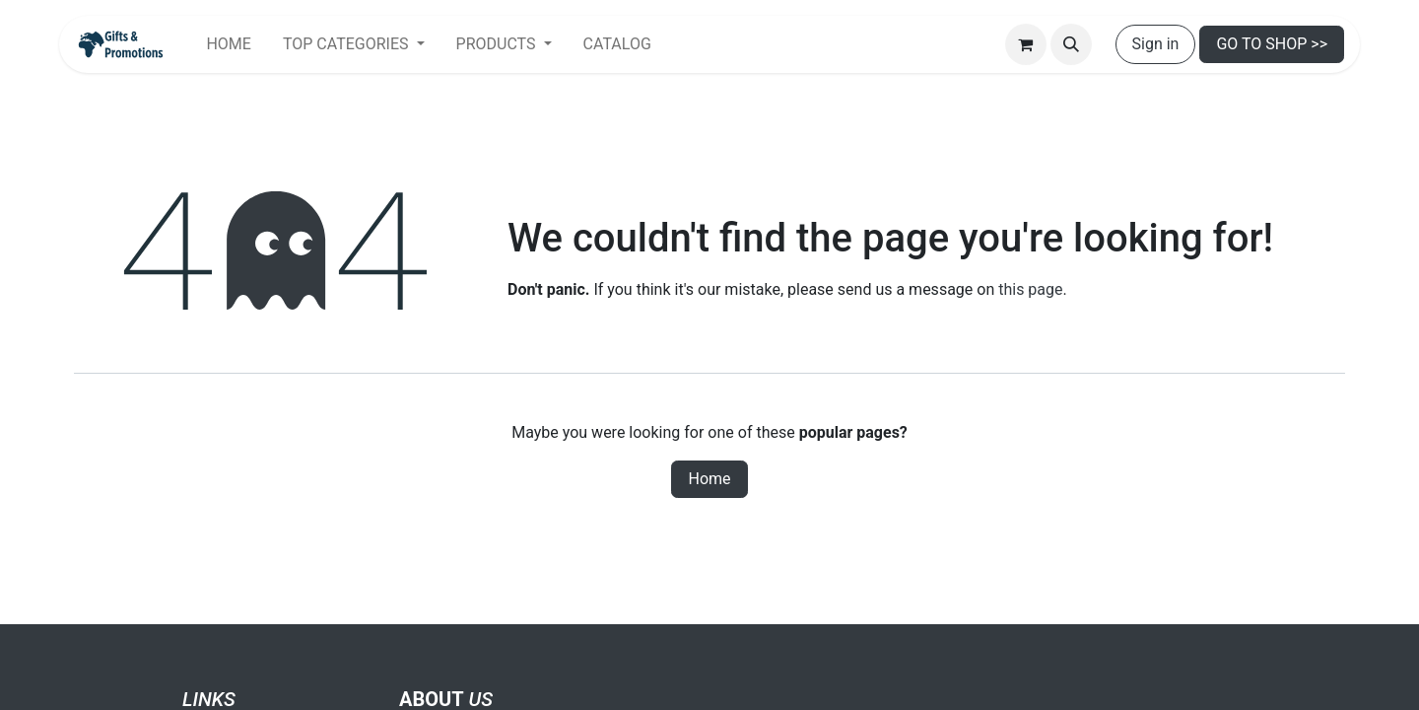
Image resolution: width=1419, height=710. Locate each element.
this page (1030, 289)
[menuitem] (228, 44)
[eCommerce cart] (1026, 44)
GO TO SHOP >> (1271, 44)
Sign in (1156, 44)
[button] (1071, 44)
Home (709, 478)
